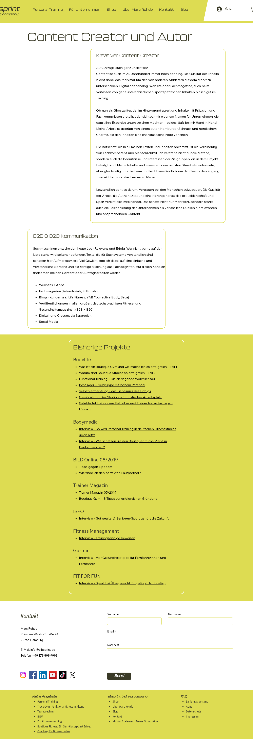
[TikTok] (62, 675)
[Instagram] (23, 675)
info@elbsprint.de (43, 650)
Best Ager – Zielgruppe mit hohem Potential (112, 385)
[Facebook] (33, 675)
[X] (72, 675)
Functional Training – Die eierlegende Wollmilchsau (117, 379)
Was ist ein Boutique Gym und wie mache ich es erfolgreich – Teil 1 (128, 367)
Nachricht (113, 644)
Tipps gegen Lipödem (95, 467)
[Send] (119, 676)
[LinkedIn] (43, 675)
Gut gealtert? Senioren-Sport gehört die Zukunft (132, 518)
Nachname (174, 614)
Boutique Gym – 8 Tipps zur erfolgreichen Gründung (118, 498)
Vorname (113, 614)
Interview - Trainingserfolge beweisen (107, 538)
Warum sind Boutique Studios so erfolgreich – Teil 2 (117, 373)
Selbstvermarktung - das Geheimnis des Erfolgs (115, 391)
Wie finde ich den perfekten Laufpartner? (110, 473)
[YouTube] (53, 675)
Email (110, 631)
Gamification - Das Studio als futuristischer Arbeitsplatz (120, 397)
